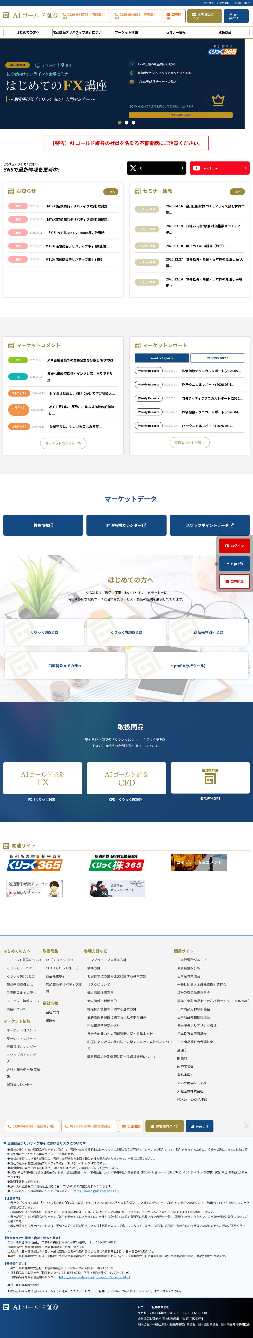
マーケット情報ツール (23, 1000)
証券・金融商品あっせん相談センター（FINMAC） (213, 1000)
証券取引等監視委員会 (193, 992)
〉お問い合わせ (241, 3)
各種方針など (95, 951)
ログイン (237, 545)
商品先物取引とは (208, 632)
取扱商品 (224, 32)
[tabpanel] (126, 84)
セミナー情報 (176, 32)
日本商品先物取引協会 (193, 1008)
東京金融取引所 (188, 967)
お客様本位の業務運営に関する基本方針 (116, 976)
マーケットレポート (21, 1038)
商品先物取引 (210, 781)
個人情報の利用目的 (102, 1000)
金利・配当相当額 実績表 (23, 1072)
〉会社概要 (207, 3)
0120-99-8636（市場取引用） (136, 16)
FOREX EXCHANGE (192, 1099)
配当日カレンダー (20, 1084)
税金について (16, 1008)
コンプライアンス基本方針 (106, 959)
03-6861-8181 (199, 1313)
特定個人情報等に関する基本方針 (111, 1008)
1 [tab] (119, 123)
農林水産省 (185, 1074)
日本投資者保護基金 (192, 1033)
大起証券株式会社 (190, 1091)
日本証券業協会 (188, 976)
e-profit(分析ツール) (188, 665)
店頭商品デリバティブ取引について (77, 33)
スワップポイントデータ (210, 525)
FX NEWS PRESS (217, 358)
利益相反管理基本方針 (103, 1025)
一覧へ (111, 192)
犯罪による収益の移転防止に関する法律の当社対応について (129, 1045)
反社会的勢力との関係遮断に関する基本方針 (120, 1033)
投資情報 (43, 525)
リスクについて (98, 984)
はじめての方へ (27, 32)
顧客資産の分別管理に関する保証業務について (121, 1056)
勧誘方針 (93, 967)
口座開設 (174, 16)
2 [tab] (126, 123)
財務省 (182, 1058)
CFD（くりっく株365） (126, 782)
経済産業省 (185, 1066)
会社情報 (50, 1003)
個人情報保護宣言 (100, 992)
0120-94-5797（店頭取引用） (83, 16)
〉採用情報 (223, 3)
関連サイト (183, 951)
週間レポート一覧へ (189, 442)
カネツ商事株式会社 (192, 1082)
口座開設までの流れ (65, 665)
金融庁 (182, 1050)
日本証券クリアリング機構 (197, 1025)
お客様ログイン (203, 16)
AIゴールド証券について (24, 959)
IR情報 (51, 1020)
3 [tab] (133, 123)
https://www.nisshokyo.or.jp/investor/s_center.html (94, 1277)
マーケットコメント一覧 (63, 443)
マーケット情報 (126, 32)
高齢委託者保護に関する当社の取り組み (116, 1017)
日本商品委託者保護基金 (195, 1041)
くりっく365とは (44, 632)
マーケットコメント (21, 1030)
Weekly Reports (162, 358)
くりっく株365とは (126, 632)
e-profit (233, 16)
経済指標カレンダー (126, 525)
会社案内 (52, 1012)
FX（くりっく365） (42, 782)
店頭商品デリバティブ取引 (64, 987)
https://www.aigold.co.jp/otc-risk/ (96, 1191)
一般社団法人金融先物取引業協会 (201, 984)
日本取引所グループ (191, 959)
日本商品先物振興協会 (193, 1017)
